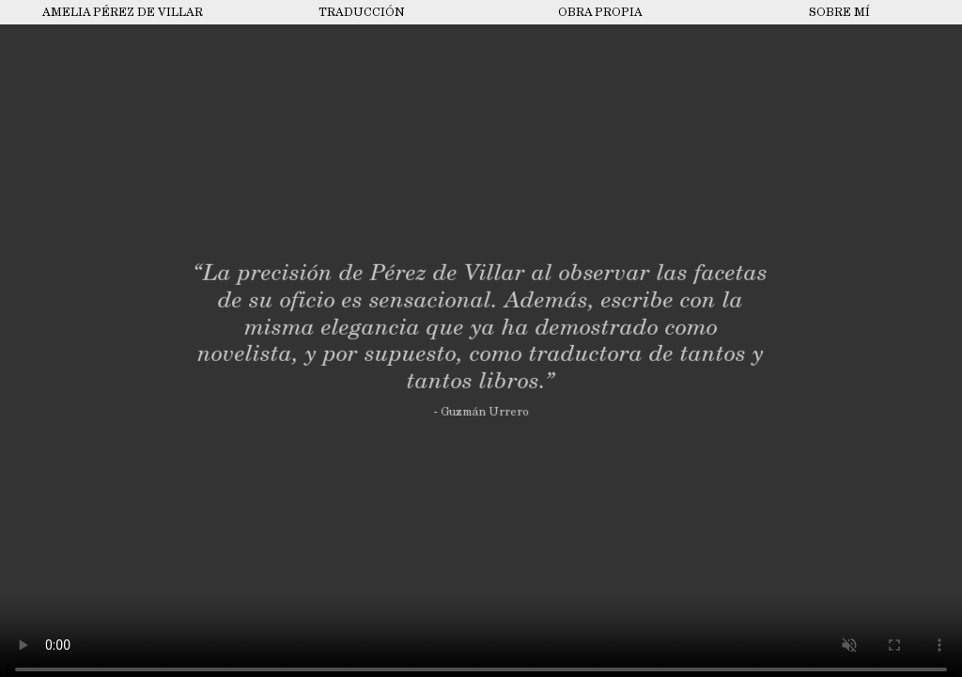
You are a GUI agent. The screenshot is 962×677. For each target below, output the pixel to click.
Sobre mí (839, 12)
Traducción (361, 12)
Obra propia (600, 12)
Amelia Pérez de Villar (122, 12)
